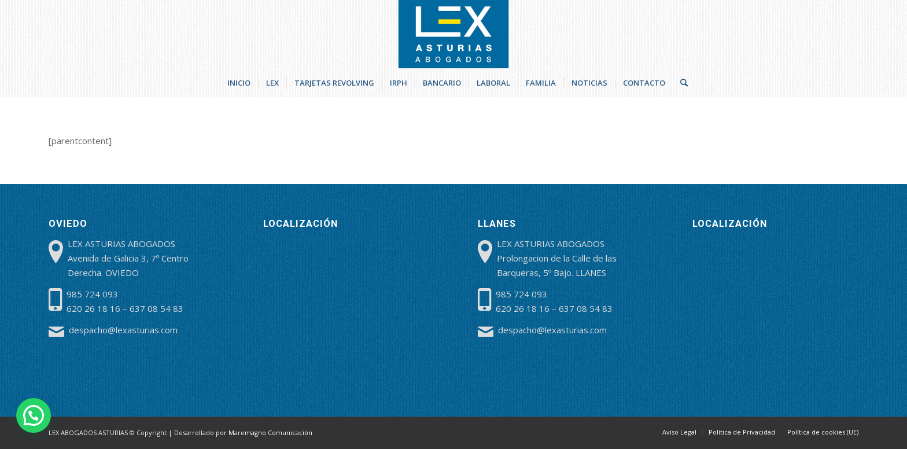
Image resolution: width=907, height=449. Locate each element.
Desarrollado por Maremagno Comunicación (243, 432)
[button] (33, 415)
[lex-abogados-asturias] (454, 34)
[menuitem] (239, 82)
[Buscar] (680, 82)
